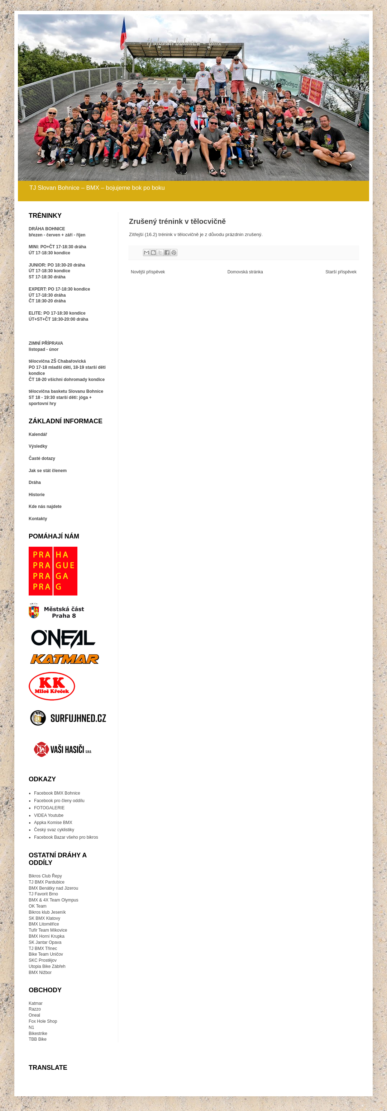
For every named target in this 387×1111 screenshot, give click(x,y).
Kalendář (38, 434)
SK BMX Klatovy (44, 918)
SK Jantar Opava (45, 942)
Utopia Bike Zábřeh (47, 966)
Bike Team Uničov (46, 954)
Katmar (36, 1003)
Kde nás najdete (45, 506)
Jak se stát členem (48, 470)
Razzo (35, 1009)
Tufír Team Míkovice (48, 930)
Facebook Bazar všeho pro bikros (66, 837)
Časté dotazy (42, 458)
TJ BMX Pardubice (46, 882)
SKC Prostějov (43, 960)
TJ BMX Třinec (43, 948)
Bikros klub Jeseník (47, 912)
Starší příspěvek (341, 271)
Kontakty (38, 518)
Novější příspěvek (148, 271)
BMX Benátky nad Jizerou (53, 888)
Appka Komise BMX (53, 822)
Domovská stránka (245, 271)
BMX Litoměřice (44, 924)
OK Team (38, 906)
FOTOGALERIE (49, 807)
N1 (31, 1027)
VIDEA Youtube (48, 815)
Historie (37, 494)
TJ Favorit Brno (43, 893)
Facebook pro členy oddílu (59, 800)
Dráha (35, 482)
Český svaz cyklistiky (54, 829)
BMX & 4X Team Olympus (53, 900)
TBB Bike (38, 1039)
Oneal (34, 1015)
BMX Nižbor (40, 972)
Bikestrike (38, 1033)
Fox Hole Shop (43, 1021)
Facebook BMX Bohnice (57, 793)
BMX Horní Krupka (46, 936)
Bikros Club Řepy (45, 876)
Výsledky (38, 446)
